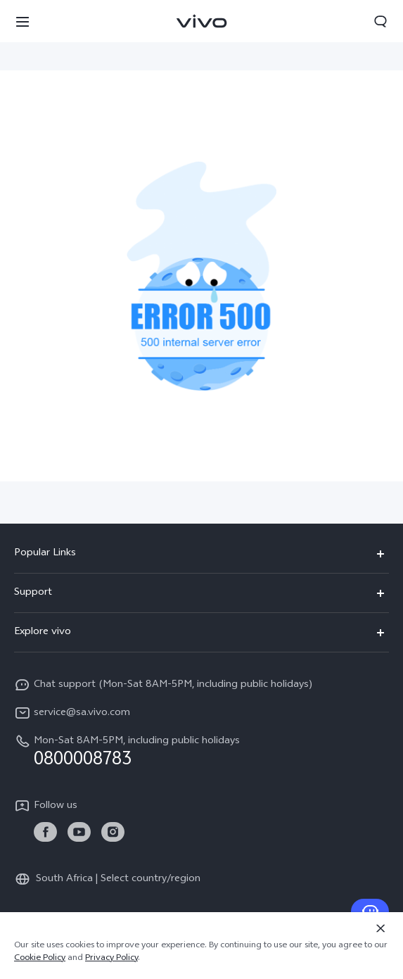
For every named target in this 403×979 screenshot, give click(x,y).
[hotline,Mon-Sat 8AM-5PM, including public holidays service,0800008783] (201, 751)
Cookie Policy (39, 958)
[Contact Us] (370, 911)
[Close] (380, 928)
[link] (45, 832)
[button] (22, 21)
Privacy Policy (111, 958)
